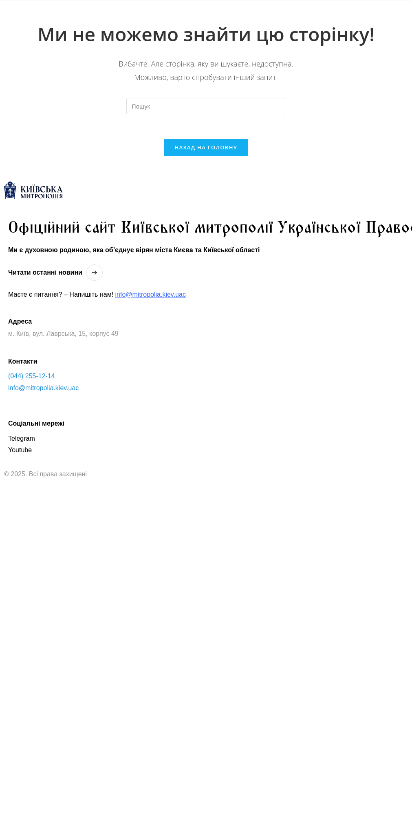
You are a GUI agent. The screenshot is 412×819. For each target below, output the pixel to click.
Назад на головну (206, 147)
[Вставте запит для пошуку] (205, 106)
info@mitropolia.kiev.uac (150, 294)
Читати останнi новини (45, 272)
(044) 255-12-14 (32, 376)
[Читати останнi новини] (94, 272)
